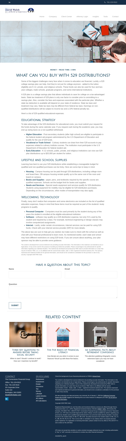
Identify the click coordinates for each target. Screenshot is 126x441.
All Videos (39, 398)
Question (13, 284)
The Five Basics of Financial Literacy (63, 351)
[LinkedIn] (9, 2)
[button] (57, 12)
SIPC (104, 408)
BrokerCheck (96, 376)
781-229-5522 (110, 2)
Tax (37, 389)
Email (67, 269)
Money (38, 391)
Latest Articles (41, 396)
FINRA (99, 408)
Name (11, 269)
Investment (40, 382)
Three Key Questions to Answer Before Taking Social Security (25, 352)
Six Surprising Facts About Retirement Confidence (100, 351)
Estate (38, 384)
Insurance (39, 386)
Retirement (40, 379)
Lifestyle (39, 393)
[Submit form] (15, 305)
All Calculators (41, 401)
